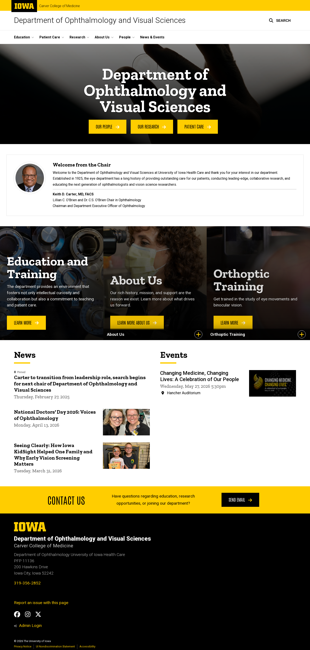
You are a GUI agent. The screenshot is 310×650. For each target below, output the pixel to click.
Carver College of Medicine (59, 6)
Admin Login (30, 625)
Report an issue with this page (41, 602)
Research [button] (77, 37)
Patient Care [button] (49, 37)
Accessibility (87, 646)
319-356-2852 (27, 583)
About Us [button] (102, 37)
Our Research (152, 126)
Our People (107, 126)
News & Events (152, 37)
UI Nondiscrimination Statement (55, 646)
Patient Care (197, 126)
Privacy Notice (22, 646)
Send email (240, 499)
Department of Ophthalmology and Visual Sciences (100, 20)
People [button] (125, 37)
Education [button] (22, 37)
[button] (280, 20)
